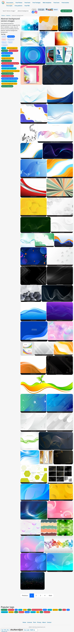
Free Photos (19, 2)
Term (34, 622)
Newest (4, 39)
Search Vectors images (9, 11)
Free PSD (27, 5)
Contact (49, 622)
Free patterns (18, 5)
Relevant (4, 42)
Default (4, 36)
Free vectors (9, 2)
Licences (29, 622)
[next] (50, 595)
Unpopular (4, 45)
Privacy (39, 622)
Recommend (11, 39)
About (44, 622)
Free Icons (56, 2)
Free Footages (36, 2)
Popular (10, 42)
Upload (34, 9)
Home (3, 15)
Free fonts (27, 2)
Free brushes (65, 2)
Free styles (9, 5)
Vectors (8, 15)
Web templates (47, 2)
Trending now (11, 36)
